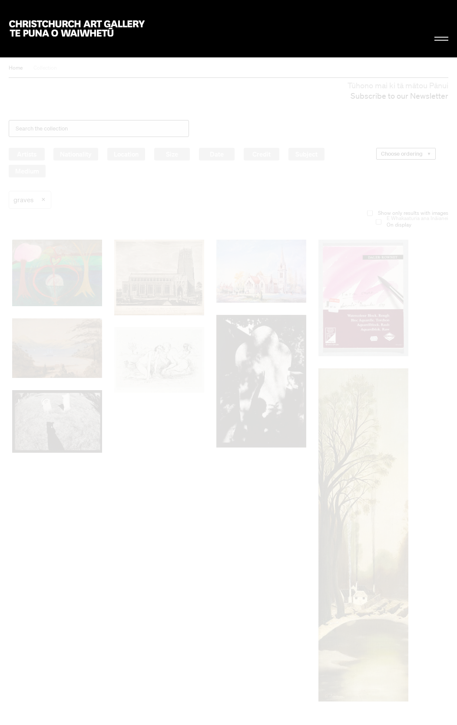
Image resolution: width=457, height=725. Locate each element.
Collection (45, 67)
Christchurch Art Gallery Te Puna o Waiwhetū (77, 28)
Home (16, 67)
